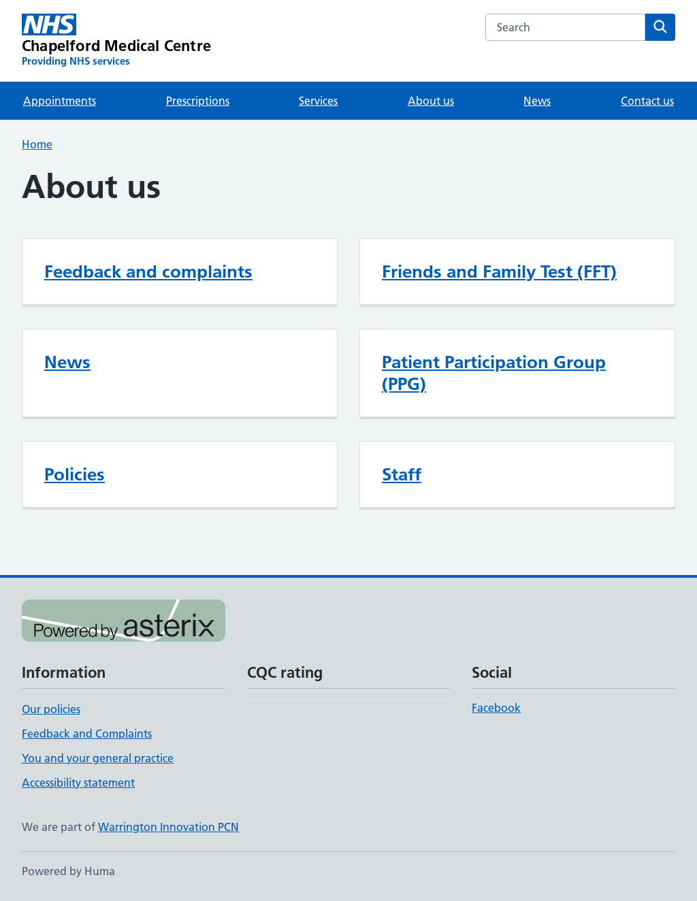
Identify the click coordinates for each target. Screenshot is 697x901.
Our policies (51, 709)
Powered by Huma (68, 871)
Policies (74, 474)
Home (37, 144)
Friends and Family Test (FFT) (499, 271)
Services (318, 101)
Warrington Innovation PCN (168, 827)
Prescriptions (197, 101)
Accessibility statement (78, 782)
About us (431, 101)
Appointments (59, 101)
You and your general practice (98, 758)
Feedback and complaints (148, 271)
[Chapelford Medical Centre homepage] (116, 41)
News (537, 101)
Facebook (496, 708)
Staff (401, 474)
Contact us (647, 101)
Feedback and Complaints (87, 733)
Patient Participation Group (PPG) (494, 373)
